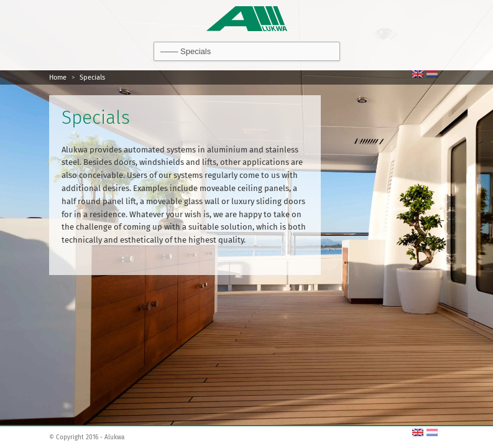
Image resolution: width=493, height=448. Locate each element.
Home (58, 77)
